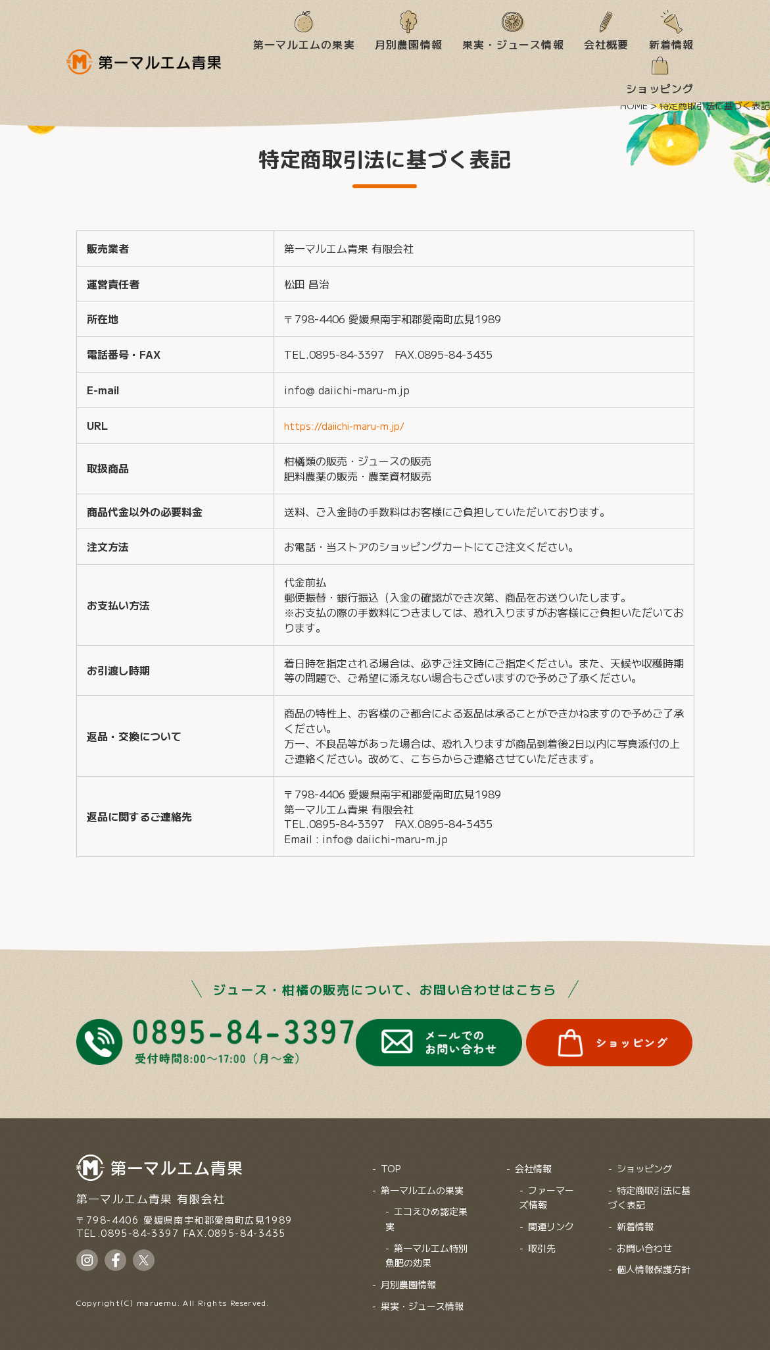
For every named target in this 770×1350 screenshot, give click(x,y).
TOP (390, 1160)
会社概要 (606, 43)
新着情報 (671, 43)
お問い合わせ (644, 1240)
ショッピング (660, 87)
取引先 (542, 1240)
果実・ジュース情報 (513, 43)
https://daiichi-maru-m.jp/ (352, 425)
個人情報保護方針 (653, 1261)
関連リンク (551, 1218)
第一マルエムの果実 (304, 43)
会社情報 (533, 1160)
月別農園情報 (409, 43)
